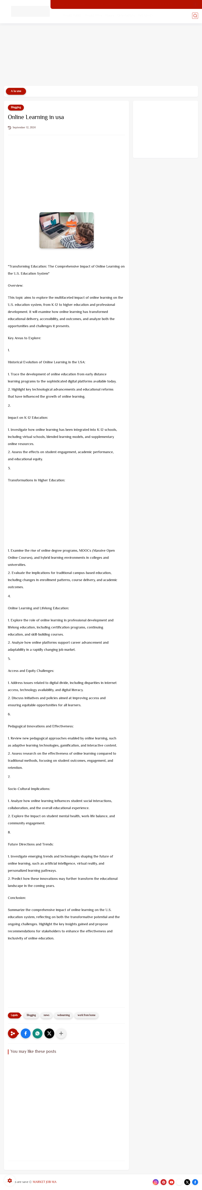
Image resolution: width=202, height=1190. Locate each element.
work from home (86, 1015)
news (46, 1015)
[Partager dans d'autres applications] (61, 1033)
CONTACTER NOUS (160, 4)
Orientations (127, 16)
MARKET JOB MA (44, 1182)
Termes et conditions (103, 4)
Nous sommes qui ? (132, 4)
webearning (63, 1015)
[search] (195, 16)
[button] (26, 1033)
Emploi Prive (94, 16)
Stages (110, 16)
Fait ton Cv (146, 16)
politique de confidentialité (70, 4)
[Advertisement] (101, 55)
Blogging (16, 107)
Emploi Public (72, 16)
